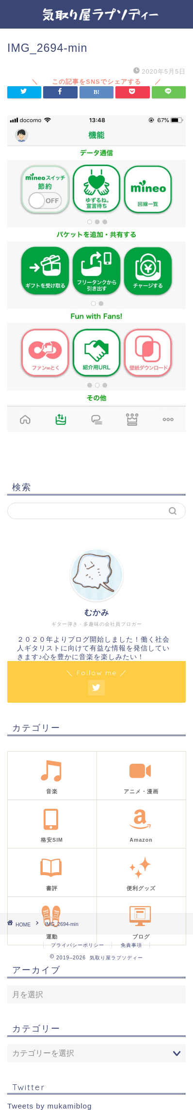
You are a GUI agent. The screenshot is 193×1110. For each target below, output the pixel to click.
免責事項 (131, 945)
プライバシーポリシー (77, 945)
